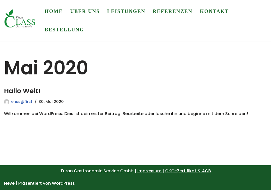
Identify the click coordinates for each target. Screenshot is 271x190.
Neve (9, 183)
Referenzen (172, 11)
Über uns (85, 11)
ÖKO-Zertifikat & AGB (188, 171)
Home (54, 11)
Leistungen (126, 11)
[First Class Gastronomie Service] (20, 20)
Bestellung (64, 29)
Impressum (149, 171)
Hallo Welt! (22, 91)
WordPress (63, 183)
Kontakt (214, 11)
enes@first (22, 101)
